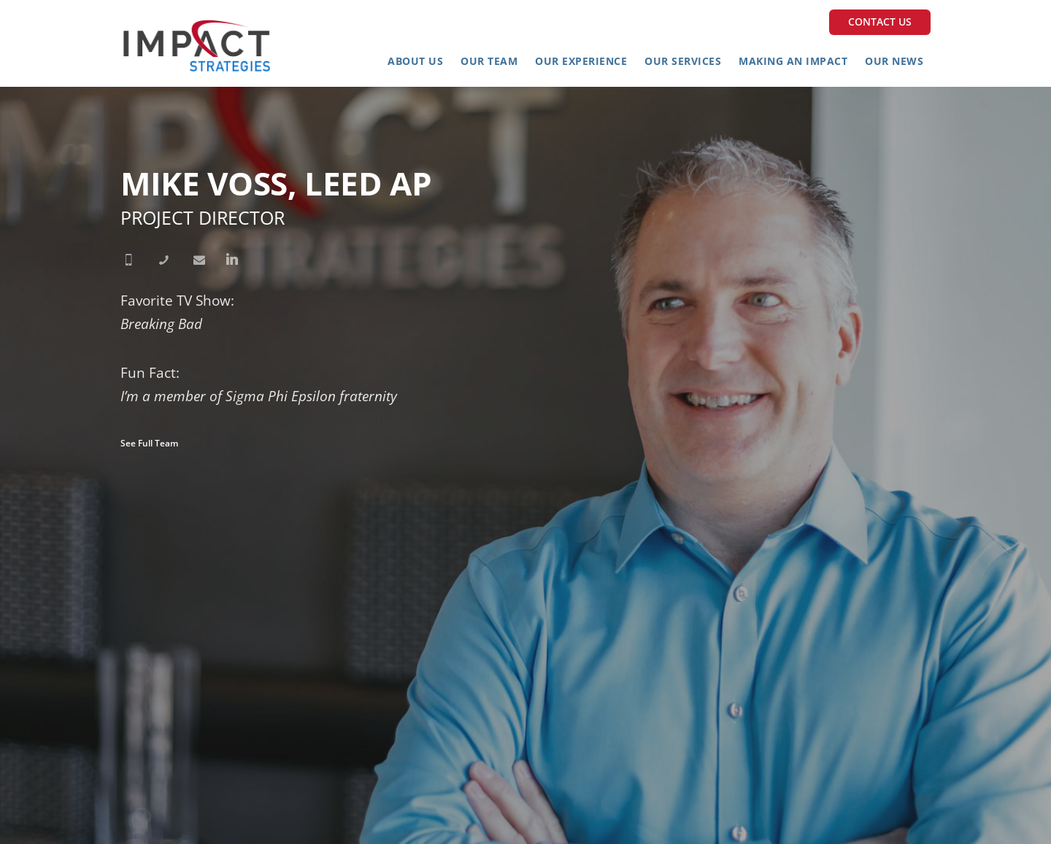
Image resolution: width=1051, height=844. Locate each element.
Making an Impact (793, 61)
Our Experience (581, 61)
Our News (894, 61)
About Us (415, 61)
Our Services (682, 61)
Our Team (489, 61)
